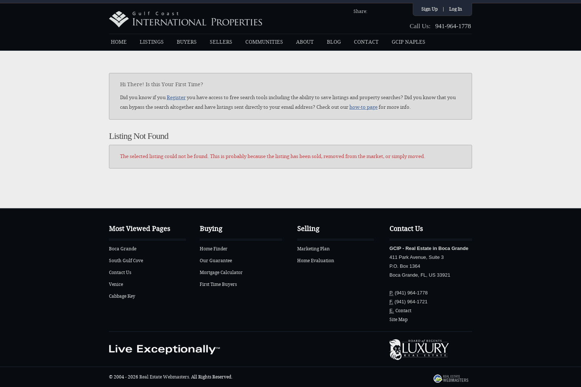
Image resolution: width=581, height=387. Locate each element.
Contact (403, 310)
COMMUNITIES (264, 42)
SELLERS (221, 42)
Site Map (398, 319)
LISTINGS (152, 42)
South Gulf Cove (126, 260)
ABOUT (305, 42)
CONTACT (366, 42)
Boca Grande (122, 248)
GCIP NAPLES (408, 42)
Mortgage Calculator (221, 272)
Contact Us (120, 272)
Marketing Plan (313, 248)
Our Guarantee (216, 260)
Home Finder (214, 248)
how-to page (363, 107)
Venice (116, 284)
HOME (119, 42)
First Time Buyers (218, 284)
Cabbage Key (122, 296)
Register (176, 97)
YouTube (393, 11)
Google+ (403, 11)
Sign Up (429, 9)
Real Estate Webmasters (164, 377)
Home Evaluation (315, 260)
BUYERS (187, 42)
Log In (455, 9)
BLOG (334, 42)
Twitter (383, 11)
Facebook (374, 11)
